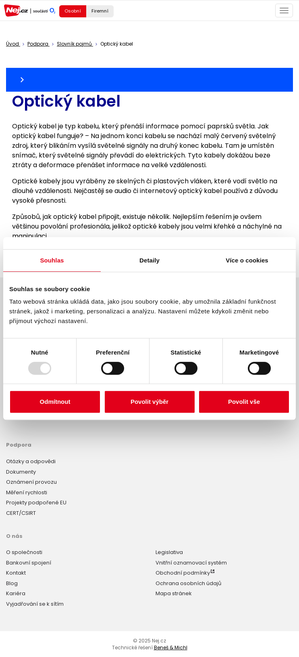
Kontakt (16, 573)
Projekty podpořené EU (36, 502)
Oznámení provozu (31, 482)
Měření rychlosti (26, 492)
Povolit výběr (149, 401)
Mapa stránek (174, 593)
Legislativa (169, 552)
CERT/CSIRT (21, 513)
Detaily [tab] (149, 260)
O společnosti (24, 552)
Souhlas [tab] (52, 260)
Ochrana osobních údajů (188, 583)
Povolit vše (244, 401)
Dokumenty (21, 472)
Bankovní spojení (28, 563)
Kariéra (15, 593)
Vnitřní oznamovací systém (191, 563)
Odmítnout (55, 401)
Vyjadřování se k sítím (35, 604)
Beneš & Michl (170, 647)
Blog (12, 583)
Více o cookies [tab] (247, 260)
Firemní (99, 11)
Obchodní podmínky (183, 573)
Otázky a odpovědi (31, 461)
